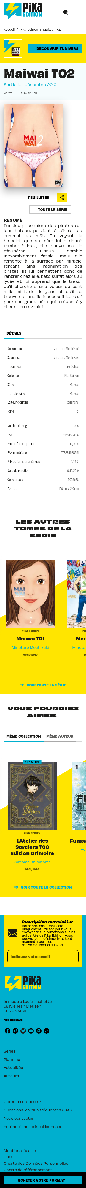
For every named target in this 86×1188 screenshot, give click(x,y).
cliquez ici (55, 945)
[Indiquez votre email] (37, 956)
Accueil (9, 29)
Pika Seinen (29, 29)
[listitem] (7, 1031)
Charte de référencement (28, 1169)
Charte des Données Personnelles (36, 1163)
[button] (55, 48)
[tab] (14, 333)
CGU (8, 1156)
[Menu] (71, 12)
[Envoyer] (73, 956)
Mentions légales (20, 1150)
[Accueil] (23, 11)
